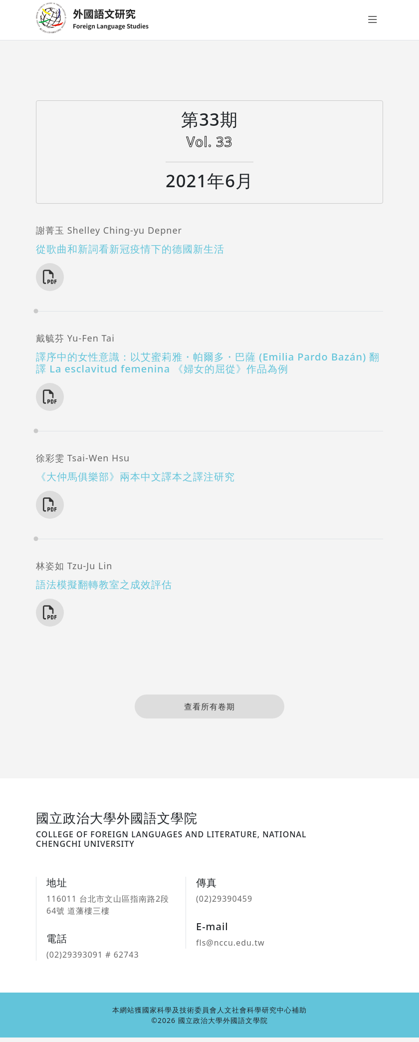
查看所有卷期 (209, 710)
